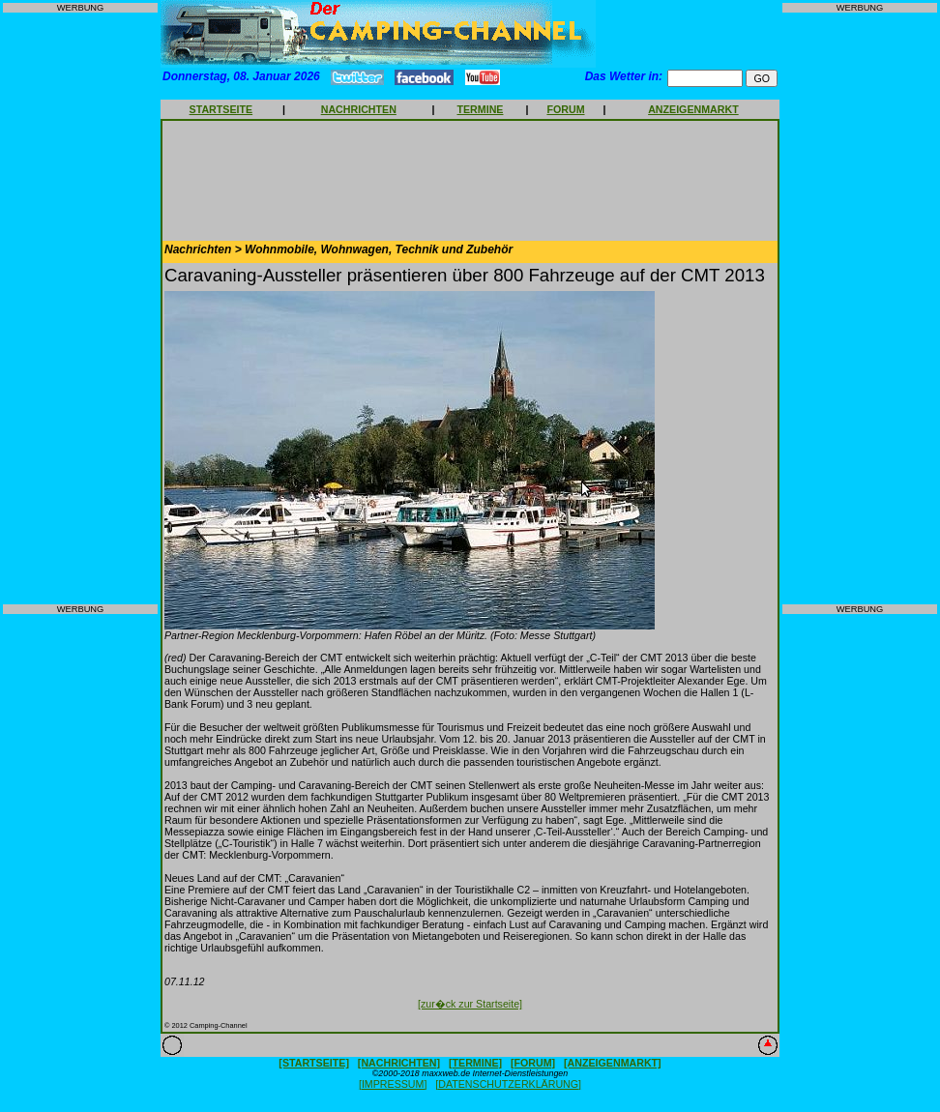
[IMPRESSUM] (392, 1084)
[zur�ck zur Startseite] (470, 1004)
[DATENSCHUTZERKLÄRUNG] (508, 1084)
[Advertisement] (80, 308)
